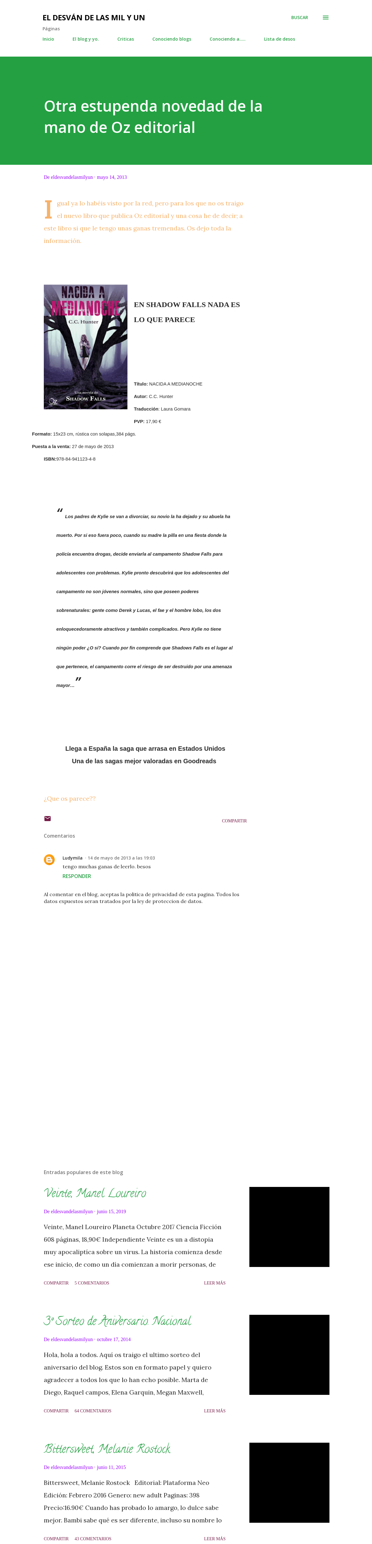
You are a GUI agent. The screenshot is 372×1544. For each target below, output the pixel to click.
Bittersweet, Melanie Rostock (107, 1450)
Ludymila (73, 858)
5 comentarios (92, 1283)
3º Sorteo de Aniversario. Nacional (117, 1322)
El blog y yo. (86, 39)
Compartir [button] (234, 821)
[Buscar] (299, 17)
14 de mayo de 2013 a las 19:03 (121, 858)
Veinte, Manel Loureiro (95, 1194)
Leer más (215, 1283)
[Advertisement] (145, 1091)
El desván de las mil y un (94, 17)
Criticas (125, 39)
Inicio (48, 39)
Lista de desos (279, 39)
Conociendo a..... (228, 39)
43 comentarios (93, 1538)
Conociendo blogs (171, 39)
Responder (77, 876)
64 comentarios (93, 1411)
